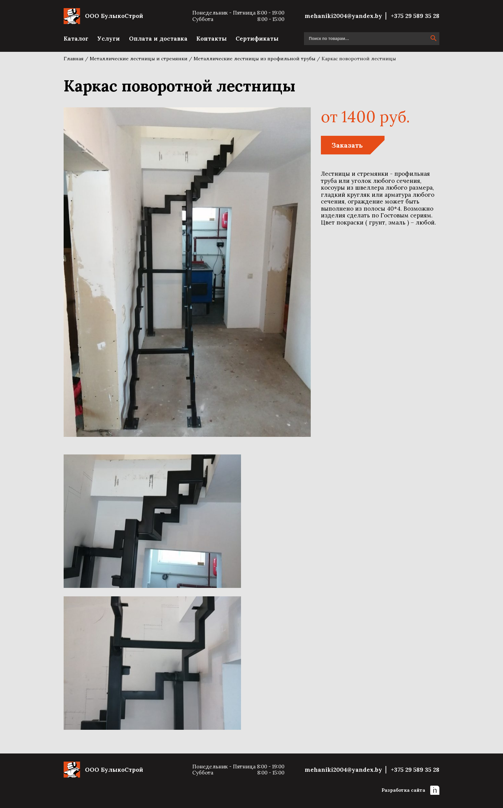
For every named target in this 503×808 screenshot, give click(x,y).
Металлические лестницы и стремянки (139, 59)
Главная (74, 59)
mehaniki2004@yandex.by (343, 16)
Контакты (211, 38)
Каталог (76, 38)
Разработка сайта (410, 790)
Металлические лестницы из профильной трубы (254, 59)
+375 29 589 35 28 (415, 16)
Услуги (108, 38)
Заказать (347, 145)
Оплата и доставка (158, 38)
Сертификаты (257, 38)
